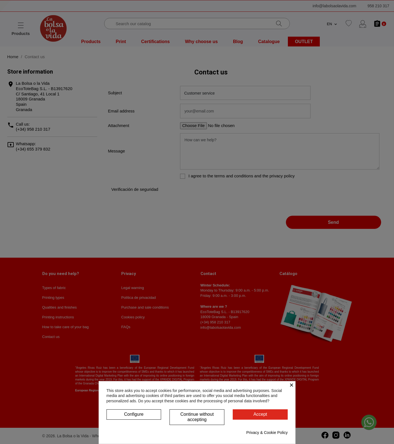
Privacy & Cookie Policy (267, 432)
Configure (133, 414)
